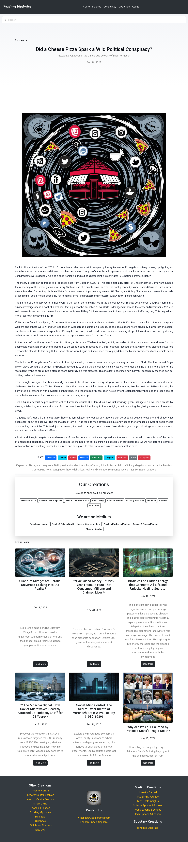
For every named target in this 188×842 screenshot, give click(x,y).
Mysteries (124, 6)
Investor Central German (40, 799)
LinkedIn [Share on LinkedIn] (84, 457)
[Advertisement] (94, 89)
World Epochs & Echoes (147, 809)
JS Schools (40, 820)
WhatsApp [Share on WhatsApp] (96, 457)
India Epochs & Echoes (148, 814)
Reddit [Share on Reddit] (73, 457)
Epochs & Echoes (40, 807)
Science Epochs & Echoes (148, 805)
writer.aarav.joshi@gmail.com (94, 817)
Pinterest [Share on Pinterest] (122, 457)
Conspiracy (109, 6)
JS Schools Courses (40, 825)
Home (86, 6)
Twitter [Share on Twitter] (62, 457)
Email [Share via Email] (133, 457)
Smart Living (40, 803)
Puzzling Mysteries (40, 812)
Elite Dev (40, 829)
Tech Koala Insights (148, 801)
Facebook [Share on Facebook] (51, 457)
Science (96, 6)
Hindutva (40, 816)
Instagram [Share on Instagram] (144, 457)
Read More (40, 664)
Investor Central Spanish (40, 794)
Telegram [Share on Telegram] (109, 457)
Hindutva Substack (147, 827)
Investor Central (40, 790)
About (135, 6)
